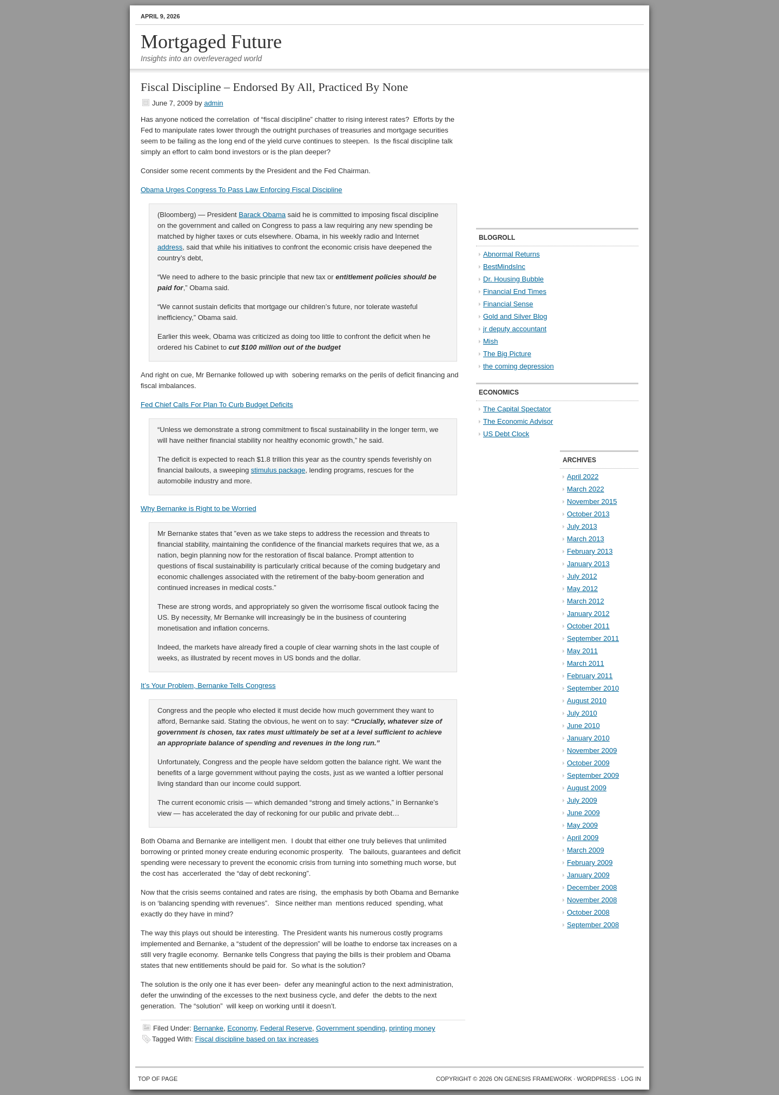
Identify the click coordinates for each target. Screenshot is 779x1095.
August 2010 (586, 701)
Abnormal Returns (511, 254)
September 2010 (593, 688)
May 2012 (582, 589)
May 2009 (582, 825)
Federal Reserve (286, 1028)
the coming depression (518, 366)
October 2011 (588, 626)
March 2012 (585, 601)
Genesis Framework (538, 1079)
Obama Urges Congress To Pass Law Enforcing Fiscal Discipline (241, 190)
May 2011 (582, 651)
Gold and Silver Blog (515, 316)
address (169, 247)
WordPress (596, 1079)
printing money (412, 1028)
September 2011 (593, 638)
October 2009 (588, 763)
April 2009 (583, 838)
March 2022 (585, 489)
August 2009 (586, 788)
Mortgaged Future (211, 42)
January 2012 (588, 613)
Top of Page (157, 1079)
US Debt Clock (506, 434)
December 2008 (592, 887)
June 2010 (583, 726)
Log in (631, 1079)
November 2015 (592, 501)
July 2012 (582, 576)
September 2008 (593, 925)
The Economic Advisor (518, 421)
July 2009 (582, 800)
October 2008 (588, 912)
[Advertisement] (543, 149)
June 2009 (583, 813)
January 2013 (588, 564)
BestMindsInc (504, 267)
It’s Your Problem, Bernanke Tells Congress (208, 685)
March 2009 (585, 850)
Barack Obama (262, 215)
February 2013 (590, 551)
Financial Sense (508, 304)
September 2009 (593, 775)
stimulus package (278, 470)
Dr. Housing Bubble (513, 279)
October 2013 (588, 514)
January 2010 (588, 738)
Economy (241, 1028)
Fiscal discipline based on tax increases (257, 1039)
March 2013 (585, 539)
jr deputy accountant (514, 329)
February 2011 (590, 676)
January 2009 (588, 875)
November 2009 (592, 750)
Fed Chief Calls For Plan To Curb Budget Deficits (217, 405)
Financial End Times (514, 291)
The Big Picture (507, 354)
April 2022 (583, 477)
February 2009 (590, 862)
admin (213, 103)
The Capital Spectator (517, 409)
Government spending (350, 1028)
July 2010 (582, 713)
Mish (490, 341)
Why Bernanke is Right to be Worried (198, 508)
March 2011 (585, 663)
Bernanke (208, 1028)
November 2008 (592, 900)
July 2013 (582, 526)
